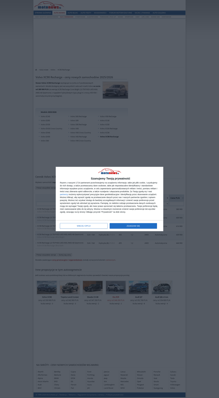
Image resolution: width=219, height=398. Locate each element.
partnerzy (64, 194)
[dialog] (109, 199)
